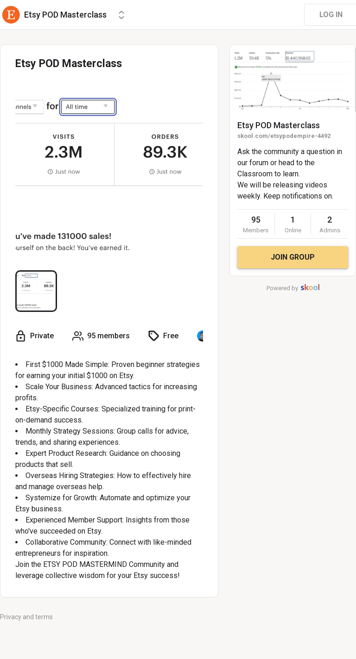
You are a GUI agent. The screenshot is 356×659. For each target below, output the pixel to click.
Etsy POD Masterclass (278, 125)
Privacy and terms (26, 617)
